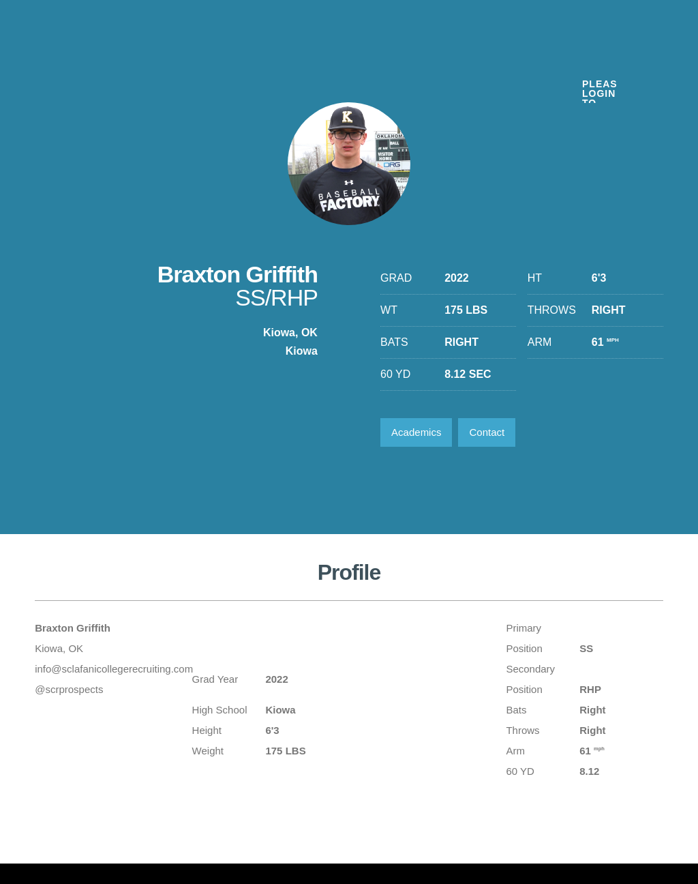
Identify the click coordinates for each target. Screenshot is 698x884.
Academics (416, 432)
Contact (486, 432)
